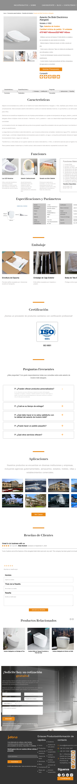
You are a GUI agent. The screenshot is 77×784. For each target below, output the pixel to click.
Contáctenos (43, 767)
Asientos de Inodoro (27, 13)
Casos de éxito (42, 757)
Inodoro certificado (51, 761)
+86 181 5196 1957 (66, 748)
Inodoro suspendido (52, 751)
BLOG (60, 5)
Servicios (42, 761)
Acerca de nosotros (42, 752)
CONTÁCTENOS (69, 5)
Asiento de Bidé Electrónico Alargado (44, 13)
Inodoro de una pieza (51, 746)
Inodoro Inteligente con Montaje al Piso (14, 651)
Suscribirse (14, 762)
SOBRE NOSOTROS (36, 10)
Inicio (40, 745)
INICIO (16, 5)
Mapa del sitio (42, 771)
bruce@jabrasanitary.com (68, 745)
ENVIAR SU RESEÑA (38, 610)
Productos (42, 748)
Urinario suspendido (52, 771)
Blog (40, 764)
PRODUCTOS (24, 5)
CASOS (44, 5)
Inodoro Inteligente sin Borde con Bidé (63, 651)
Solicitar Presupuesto (51, 69)
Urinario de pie (51, 766)
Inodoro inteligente (51, 756)
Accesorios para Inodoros (14, 13)
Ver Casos (38, 514)
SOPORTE (52, 5)
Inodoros (51, 742)
